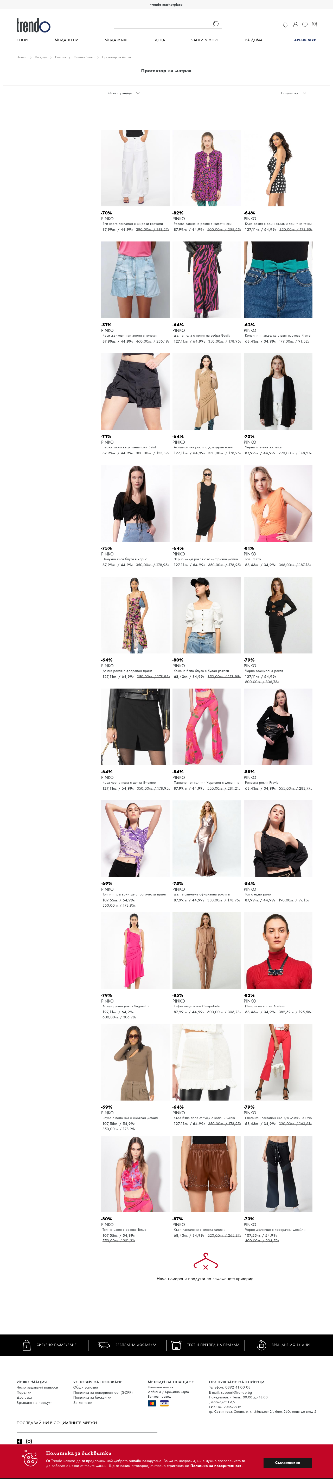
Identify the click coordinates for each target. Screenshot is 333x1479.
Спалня (60, 57)
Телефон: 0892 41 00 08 (229, 1387)
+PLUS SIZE (305, 40)
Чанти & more (205, 40)
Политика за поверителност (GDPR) (103, 1392)
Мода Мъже (117, 40)
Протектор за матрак (116, 57)
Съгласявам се (287, 1462)
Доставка (24, 1397)
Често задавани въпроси (37, 1387)
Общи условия (85, 1387)
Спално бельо (84, 57)
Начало (22, 57)
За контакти (82, 1402)
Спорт (23, 40)
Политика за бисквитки (92, 1397)
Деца (160, 40)
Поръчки (24, 1392)
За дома (253, 40)
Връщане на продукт (34, 1402)
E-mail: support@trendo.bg (230, 1392)
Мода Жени (67, 40)
